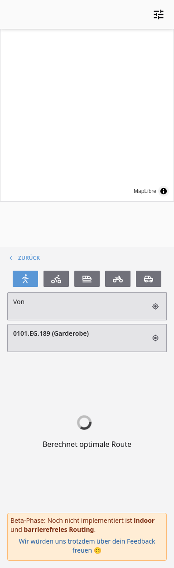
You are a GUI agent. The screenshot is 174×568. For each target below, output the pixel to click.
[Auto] (148, 279)
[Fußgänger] (25, 279)
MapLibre (145, 191)
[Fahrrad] (56, 279)
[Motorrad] (117, 279)
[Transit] (87, 279)
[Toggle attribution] (163, 191)
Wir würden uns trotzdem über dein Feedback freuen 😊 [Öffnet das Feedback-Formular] (87, 545)
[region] (87, 114)
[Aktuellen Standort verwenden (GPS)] (156, 306)
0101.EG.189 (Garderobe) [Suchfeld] (77, 338)
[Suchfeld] (77, 306)
